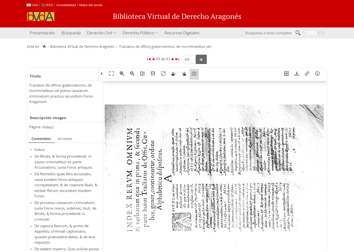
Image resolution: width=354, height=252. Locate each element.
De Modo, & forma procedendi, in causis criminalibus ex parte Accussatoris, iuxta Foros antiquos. (63, 162)
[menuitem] (43, 32)
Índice (39, 149)
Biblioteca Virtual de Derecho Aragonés (82, 46)
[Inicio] (44, 46)
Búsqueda (71, 33)
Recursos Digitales (181, 33)
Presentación (42, 33)
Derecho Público (138, 33)
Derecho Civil (99, 33)
